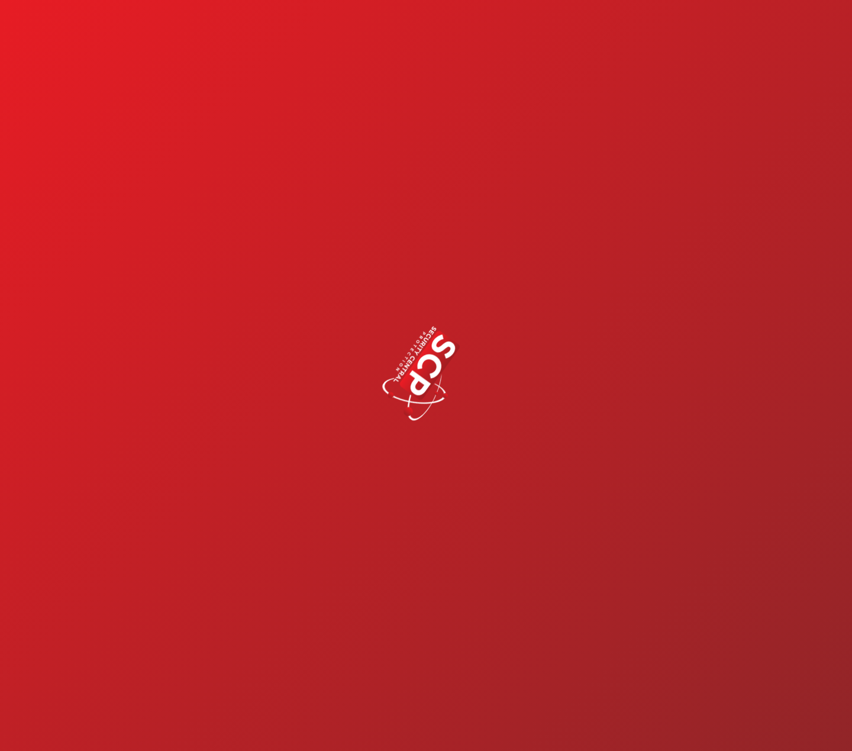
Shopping (613, 25)
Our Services (440, 25)
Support (689, 25)
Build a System (531, 25)
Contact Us (769, 25)
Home (374, 25)
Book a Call (772, 726)
